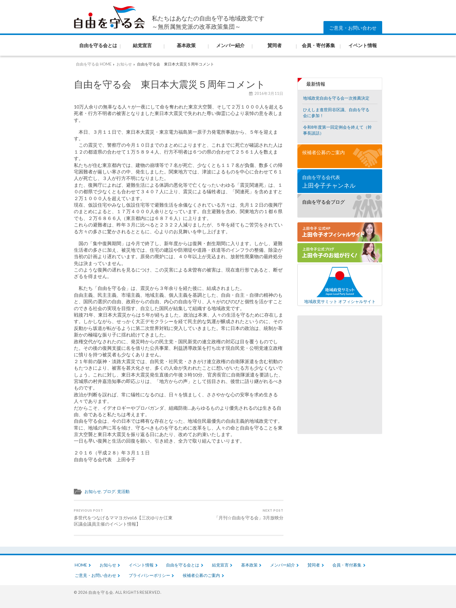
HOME (81, 564)
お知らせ (92, 491)
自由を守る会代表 (339, 181)
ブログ (109, 491)
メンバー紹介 (282, 564)
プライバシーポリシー (149, 575)
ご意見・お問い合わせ (353, 28)
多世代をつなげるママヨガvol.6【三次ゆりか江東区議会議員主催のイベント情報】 (125, 517)
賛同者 (313, 564)
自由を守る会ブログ (323, 202)
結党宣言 (220, 564)
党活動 (123, 491)
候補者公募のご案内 (323, 152)
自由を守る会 (100, 592)
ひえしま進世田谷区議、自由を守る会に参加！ (336, 112)
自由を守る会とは (182, 564)
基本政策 (249, 564)
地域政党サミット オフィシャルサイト (340, 285)
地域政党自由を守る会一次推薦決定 (336, 97)
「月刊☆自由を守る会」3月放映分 (248, 514)
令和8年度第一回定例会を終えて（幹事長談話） (337, 130)
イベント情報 (141, 564)
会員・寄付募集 (346, 564)
